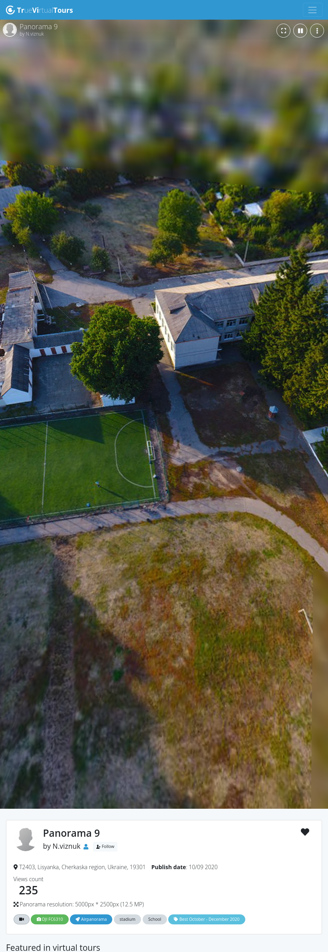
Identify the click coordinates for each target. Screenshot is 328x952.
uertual (39, 10)
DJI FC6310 (50, 919)
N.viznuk (67, 846)
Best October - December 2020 (206, 919)
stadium (127, 919)
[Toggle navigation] (312, 10)
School (154, 919)
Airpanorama (91, 919)
